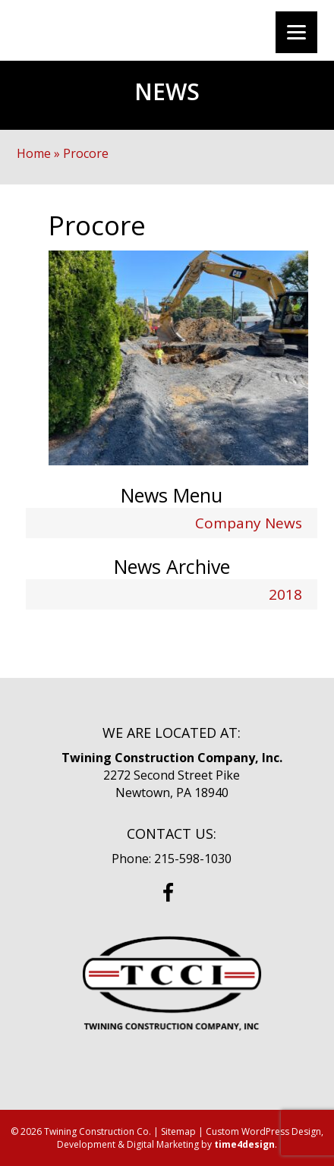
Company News (248, 523)
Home (34, 153)
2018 (285, 594)
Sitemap (178, 1131)
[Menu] (296, 32)
